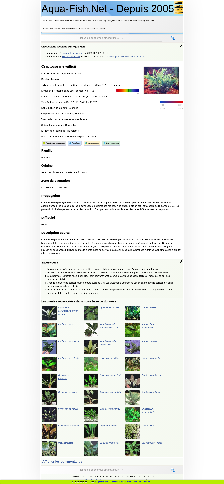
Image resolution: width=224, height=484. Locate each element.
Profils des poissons (78, 20)
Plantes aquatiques (104, 20)
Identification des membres (60, 28)
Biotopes (123, 20)
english (178, 6)
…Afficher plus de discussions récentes (125, 56)
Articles (59, 20)
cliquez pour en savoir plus (139, 482)
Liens (102, 28)
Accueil (48, 20)
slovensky (178, 13)
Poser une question (142, 20)
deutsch (178, 3)
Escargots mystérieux (73, 53)
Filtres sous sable (71, 56)
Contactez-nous (88, 28)
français (178, 10)
